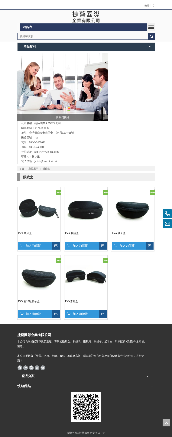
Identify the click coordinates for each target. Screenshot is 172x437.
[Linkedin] (31, 367)
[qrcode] (86, 407)
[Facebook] (20, 367)
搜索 (151, 36)
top (166, 422)
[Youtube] (43, 367)
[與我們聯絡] (62, 87)
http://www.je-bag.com (46, 151)
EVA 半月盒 (25, 233)
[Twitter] (37, 367)
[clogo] (86, 16)
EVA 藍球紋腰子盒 (29, 301)
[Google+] (25, 367)
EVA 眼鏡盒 (72, 233)
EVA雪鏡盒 (71, 301)
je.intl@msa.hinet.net (45, 161)
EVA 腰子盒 (119, 233)
